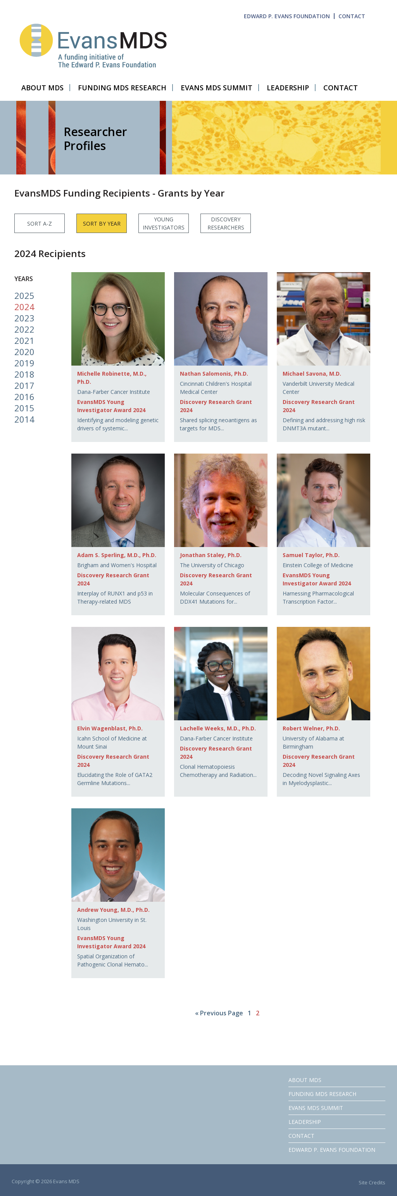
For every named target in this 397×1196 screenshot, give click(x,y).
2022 (24, 329)
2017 (24, 385)
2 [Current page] (257, 1013)
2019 (24, 363)
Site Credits (372, 1182)
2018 (24, 374)
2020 (24, 351)
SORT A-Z (39, 223)
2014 (24, 419)
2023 (24, 318)
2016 (24, 396)
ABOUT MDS (304, 1080)
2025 (24, 295)
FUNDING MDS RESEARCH (322, 1094)
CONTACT (351, 16)
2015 (24, 408)
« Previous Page (219, 1013)
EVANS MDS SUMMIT (315, 1107)
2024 (24, 306)
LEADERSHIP (304, 1121)
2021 (24, 340)
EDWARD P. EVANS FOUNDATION (287, 16)
